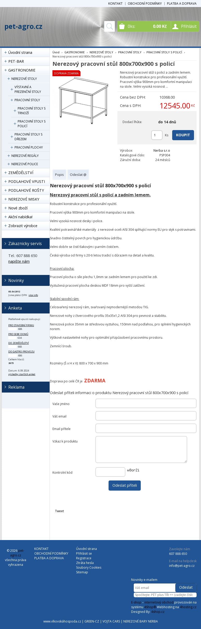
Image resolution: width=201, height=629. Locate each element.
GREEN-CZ (91, 621)
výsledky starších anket (21, 374)
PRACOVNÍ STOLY (27, 100)
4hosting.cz (188, 607)
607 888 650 (178, 553)
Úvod (55, 52)
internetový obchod (158, 602)
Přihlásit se (84, 553)
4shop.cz (157, 611)
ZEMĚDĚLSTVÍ (20, 172)
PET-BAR (16, 61)
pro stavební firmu (21, 325)
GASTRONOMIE (21, 70)
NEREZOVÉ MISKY (23, 199)
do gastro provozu (21, 351)
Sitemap (82, 572)
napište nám (19, 261)
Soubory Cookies (88, 567)
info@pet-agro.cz (182, 565)
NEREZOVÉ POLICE (24, 164)
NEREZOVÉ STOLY (24, 78)
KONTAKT (115, 3)
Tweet (59, 511)
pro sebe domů (18, 334)
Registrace (83, 558)
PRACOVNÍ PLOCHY (29, 147)
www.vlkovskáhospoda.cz (62, 621)
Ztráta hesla (85, 563)
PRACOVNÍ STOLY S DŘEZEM (28, 136)
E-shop (136, 602)
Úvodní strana (20, 52)
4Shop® (150, 607)
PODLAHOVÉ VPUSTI (26, 181)
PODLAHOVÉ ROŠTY (26, 190)
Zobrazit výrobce (22, 225)
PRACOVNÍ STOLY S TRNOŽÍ (31, 110)
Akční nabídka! (20, 216)
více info (33, 295)
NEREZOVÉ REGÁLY (25, 155)
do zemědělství (18, 343)
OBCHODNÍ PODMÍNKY (145, 3)
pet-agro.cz (23, 26)
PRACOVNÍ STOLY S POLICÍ (31, 123)
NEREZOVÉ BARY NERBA (140, 621)
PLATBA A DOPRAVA (182, 3)
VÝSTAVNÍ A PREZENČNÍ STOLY (28, 89)
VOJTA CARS (111, 621)
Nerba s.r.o (161, 150)
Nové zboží (18, 208)
